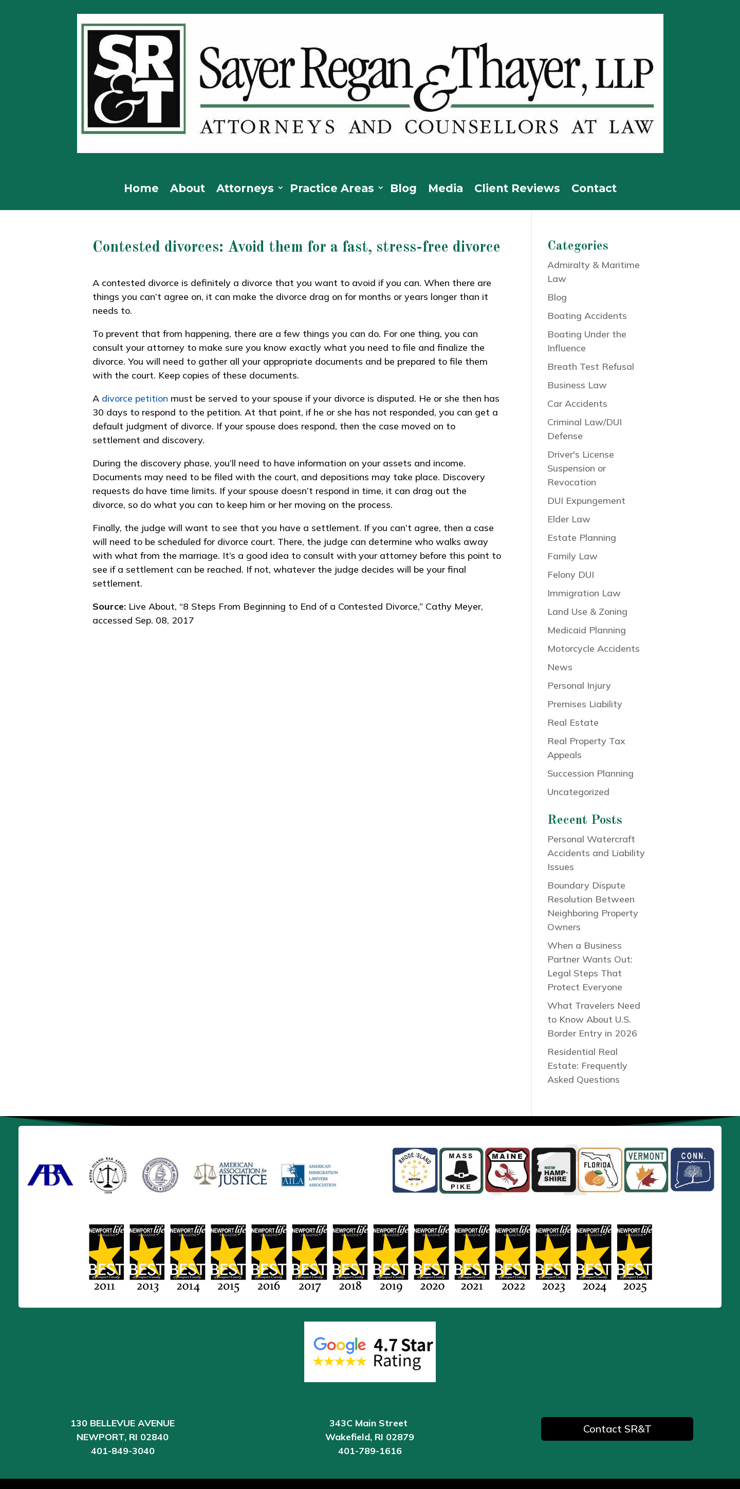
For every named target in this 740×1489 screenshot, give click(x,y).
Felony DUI (570, 574)
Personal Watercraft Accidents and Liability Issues (596, 853)
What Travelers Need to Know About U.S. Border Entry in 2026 (593, 1019)
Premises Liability (584, 704)
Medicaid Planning (586, 630)
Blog (403, 190)
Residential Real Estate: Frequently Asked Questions (587, 1065)
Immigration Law (584, 593)
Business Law (577, 385)
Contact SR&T (617, 1428)
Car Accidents (577, 403)
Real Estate (573, 722)
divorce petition (135, 398)
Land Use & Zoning (587, 611)
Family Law (572, 556)
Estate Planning (581, 537)
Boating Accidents (587, 316)
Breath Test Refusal (590, 366)
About (187, 190)
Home (141, 190)
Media (445, 190)
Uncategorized (578, 792)
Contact (594, 190)
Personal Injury (579, 685)
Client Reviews (517, 190)
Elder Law (568, 519)
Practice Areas (332, 190)
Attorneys (245, 190)
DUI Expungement (586, 500)
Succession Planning (590, 773)
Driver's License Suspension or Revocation (580, 468)
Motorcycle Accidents (593, 648)
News (559, 667)
